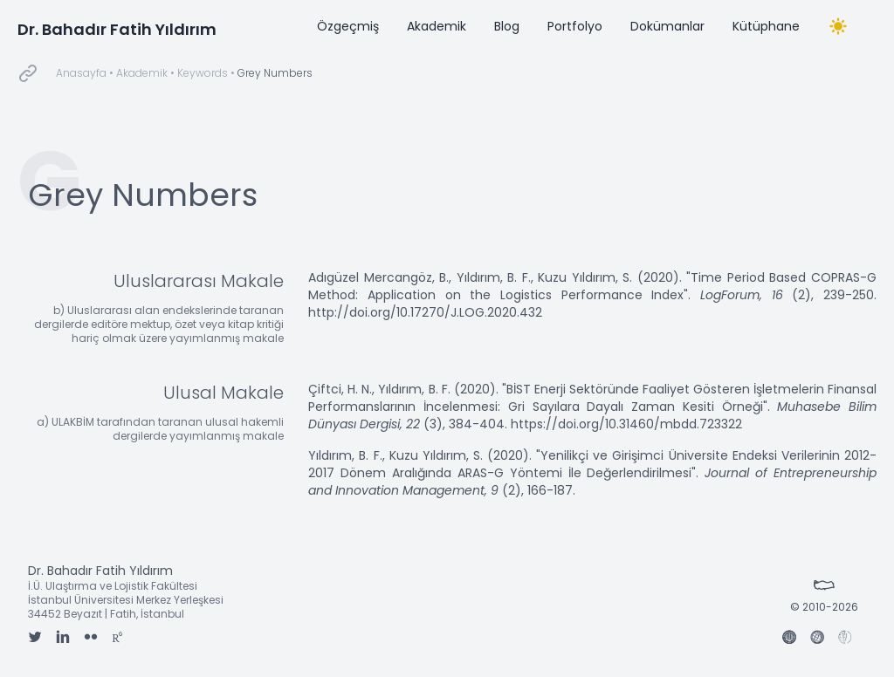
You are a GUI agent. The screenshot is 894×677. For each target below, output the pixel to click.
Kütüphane (766, 26)
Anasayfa (81, 72)
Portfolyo (574, 26)
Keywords (202, 72)
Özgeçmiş (348, 26)
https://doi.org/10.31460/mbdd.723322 (626, 424)
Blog (506, 26)
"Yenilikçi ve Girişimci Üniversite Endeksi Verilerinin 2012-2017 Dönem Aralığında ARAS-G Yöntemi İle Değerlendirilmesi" (592, 464)
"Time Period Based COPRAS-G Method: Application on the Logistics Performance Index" (592, 286)
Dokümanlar (667, 26)
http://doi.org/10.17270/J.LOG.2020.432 (425, 312)
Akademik (436, 26)
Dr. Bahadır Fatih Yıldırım (117, 29)
